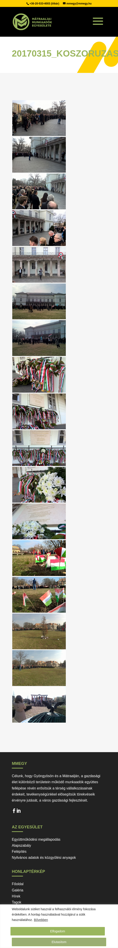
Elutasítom (59, 942)
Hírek (16, 896)
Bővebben (41, 920)
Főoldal (17, 884)
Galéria (17, 890)
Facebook (14, 812)
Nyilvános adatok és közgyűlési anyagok (44, 857)
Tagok (16, 902)
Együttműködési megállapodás (36, 839)
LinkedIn (18, 812)
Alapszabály (21, 845)
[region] (59, 926)
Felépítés (19, 851)
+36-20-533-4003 (40, 3)
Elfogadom (57, 931)
